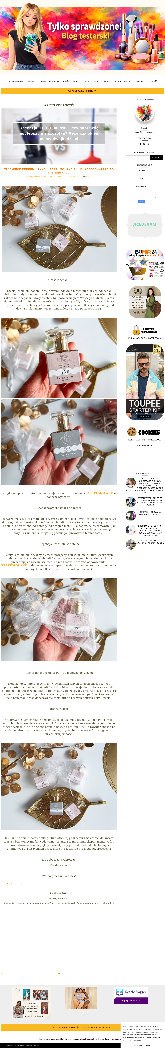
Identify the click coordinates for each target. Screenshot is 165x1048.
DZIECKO (32, 81)
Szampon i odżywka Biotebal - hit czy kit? (150, 513)
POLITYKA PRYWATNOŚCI (66, 1027)
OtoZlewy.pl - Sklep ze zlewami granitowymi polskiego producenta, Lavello (150, 501)
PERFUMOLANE (100, 493)
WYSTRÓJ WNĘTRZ (123, 81)
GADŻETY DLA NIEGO (49, 81)
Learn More (138, 1045)
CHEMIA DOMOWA (15, 81)
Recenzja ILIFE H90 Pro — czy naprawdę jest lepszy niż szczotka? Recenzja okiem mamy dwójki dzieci (59, 133)
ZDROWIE (139, 81)
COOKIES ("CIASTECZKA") (98, 1027)
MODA (86, 81)
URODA (107, 81)
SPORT (97, 81)
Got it (148, 1045)
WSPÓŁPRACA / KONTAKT (82, 91)
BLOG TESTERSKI (26, 1045)
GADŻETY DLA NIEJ (71, 81)
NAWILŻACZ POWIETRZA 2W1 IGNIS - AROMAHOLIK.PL (150, 541)
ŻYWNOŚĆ (152, 81)
